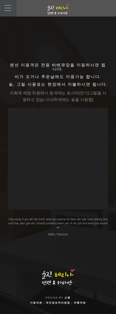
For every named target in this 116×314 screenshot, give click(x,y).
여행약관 (80, 302)
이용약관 (36, 302)
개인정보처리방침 (58, 302)
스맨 (67, 297)
